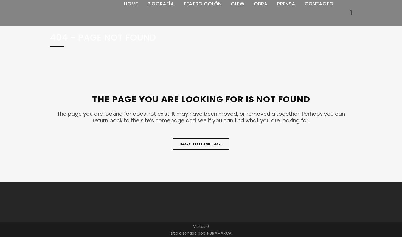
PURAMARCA (219, 233)
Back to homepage (201, 143)
